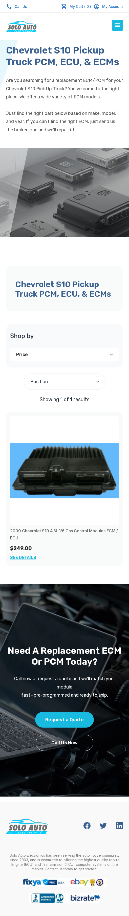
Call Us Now (64, 743)
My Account (108, 6)
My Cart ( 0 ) (80, 6)
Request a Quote (64, 720)
